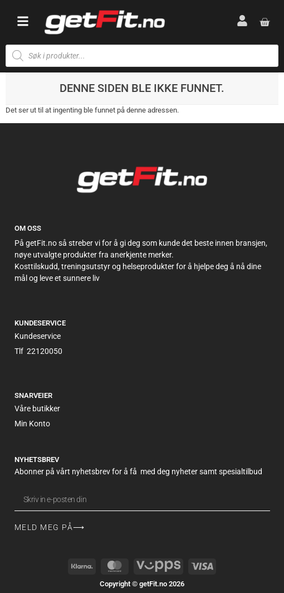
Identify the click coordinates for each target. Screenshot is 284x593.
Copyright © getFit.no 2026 (142, 584)
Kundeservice (37, 336)
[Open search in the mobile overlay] (142, 56)
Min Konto (32, 423)
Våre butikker (37, 408)
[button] (22, 21)
